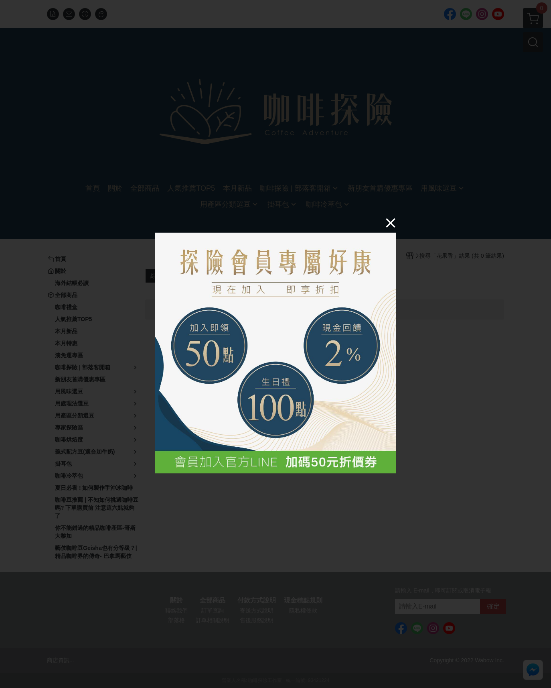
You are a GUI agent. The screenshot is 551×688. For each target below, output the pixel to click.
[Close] (391, 223)
